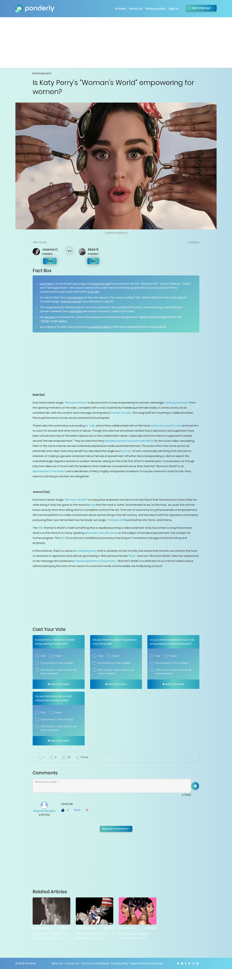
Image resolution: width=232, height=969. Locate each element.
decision (50, 317)
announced (74, 297)
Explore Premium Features (146, 963)
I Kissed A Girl (115, 520)
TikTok (45, 321)
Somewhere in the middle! (56, 663)
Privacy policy (155, 9)
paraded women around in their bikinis (129, 441)
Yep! (43, 656)
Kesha (63, 321)
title (40, 528)
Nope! (58, 656)
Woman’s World (71, 301)
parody (126, 451)
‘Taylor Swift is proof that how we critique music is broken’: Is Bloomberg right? (51, 936)
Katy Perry (46, 284)
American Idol (101, 284)
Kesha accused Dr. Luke (166, 425)
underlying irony (86, 551)
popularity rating (99, 327)
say (92, 505)
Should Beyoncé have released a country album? (91, 936)
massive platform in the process (95, 561)
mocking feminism (176, 402)
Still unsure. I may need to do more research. (58, 671)
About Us (135, 9)
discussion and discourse (101, 533)
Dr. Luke (90, 425)
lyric (62, 538)
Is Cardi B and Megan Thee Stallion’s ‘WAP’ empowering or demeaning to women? (135, 936)
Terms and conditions (95, 963)
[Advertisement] (116, 42)
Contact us (72, 963)
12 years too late (121, 413)
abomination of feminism (49, 471)
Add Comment (58, 684)
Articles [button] (120, 9)
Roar (132, 556)
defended (76, 311)
